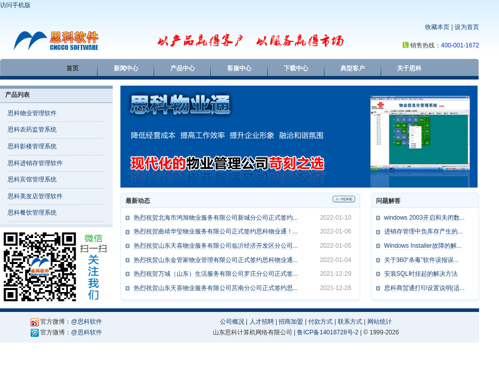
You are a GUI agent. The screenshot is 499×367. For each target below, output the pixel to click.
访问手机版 (15, 5)
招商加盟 (291, 321)
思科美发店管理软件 (35, 196)
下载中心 (296, 68)
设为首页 (467, 27)
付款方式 (320, 321)
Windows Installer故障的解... (423, 245)
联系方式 (350, 321)
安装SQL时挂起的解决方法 (421, 273)
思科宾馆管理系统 (32, 179)
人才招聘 (262, 321)
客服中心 (239, 68)
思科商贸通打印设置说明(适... (424, 288)
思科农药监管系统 (32, 129)
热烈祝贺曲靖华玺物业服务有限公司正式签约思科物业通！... (216, 231)
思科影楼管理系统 (32, 146)
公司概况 (232, 321)
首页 (72, 68)
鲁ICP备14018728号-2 (327, 332)
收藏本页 (437, 27)
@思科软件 (86, 321)
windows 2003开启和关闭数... (424, 217)
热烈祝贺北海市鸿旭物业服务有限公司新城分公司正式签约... (216, 217)
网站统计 (379, 321)
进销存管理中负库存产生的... (423, 231)
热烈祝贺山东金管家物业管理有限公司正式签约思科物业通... (216, 260)
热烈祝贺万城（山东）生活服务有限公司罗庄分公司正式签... (216, 273)
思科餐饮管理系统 (32, 212)
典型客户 (352, 68)
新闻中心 (126, 68)
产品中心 (182, 68)
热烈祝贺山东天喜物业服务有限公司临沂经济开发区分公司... (216, 245)
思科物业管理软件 (32, 113)
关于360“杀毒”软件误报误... (421, 260)
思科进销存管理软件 (35, 163)
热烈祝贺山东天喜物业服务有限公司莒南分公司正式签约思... (216, 288)
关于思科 (409, 68)
